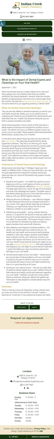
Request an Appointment (27, 34)
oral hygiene (10, 141)
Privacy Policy (40, 428)
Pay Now (27, 23)
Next (34, 307)
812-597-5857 (27, 16)
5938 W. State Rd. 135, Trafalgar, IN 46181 (27, 12)
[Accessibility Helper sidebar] (2, 24)
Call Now (13, 437)
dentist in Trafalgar (43, 186)
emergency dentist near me (24, 244)
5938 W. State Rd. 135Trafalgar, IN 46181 (28, 376)
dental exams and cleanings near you (37, 101)
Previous (21, 307)
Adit (41, 431)
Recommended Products (27, 29)
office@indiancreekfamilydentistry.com (28, 381)
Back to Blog (27, 303)
